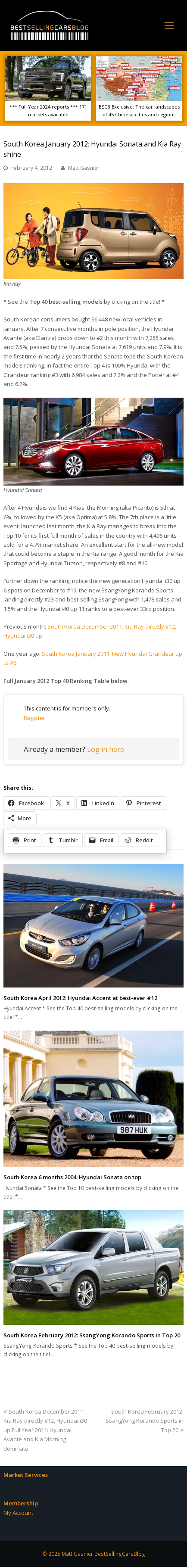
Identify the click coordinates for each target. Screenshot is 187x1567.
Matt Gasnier (84, 167)
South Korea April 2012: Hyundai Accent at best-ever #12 (80, 998)
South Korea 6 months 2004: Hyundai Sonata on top (72, 1177)
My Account (18, 1513)
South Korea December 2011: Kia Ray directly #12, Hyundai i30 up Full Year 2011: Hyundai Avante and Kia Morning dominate (45, 1430)
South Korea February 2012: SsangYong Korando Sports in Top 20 (91, 1335)
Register (34, 718)
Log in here (105, 749)
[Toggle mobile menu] (169, 25)
